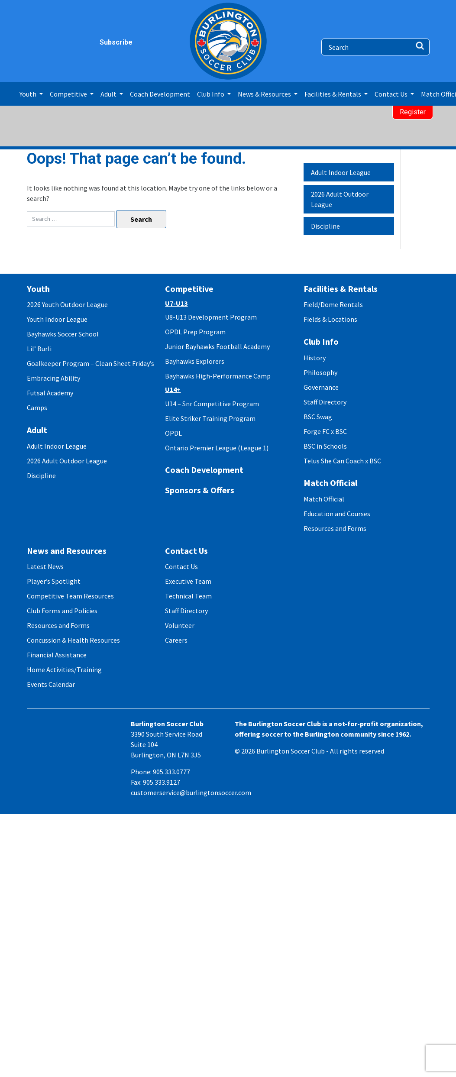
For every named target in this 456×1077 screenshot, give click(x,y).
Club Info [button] (211, 94)
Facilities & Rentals (341, 288)
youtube (85, 42)
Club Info (321, 341)
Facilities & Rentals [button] (333, 94)
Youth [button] (28, 94)
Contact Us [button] (392, 94)
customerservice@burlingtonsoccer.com (191, 792)
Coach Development (160, 94)
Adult (37, 429)
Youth (38, 288)
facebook (34, 42)
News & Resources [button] (265, 94)
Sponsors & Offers (199, 490)
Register (413, 112)
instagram (51, 42)
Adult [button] (109, 94)
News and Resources (67, 550)
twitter (68, 42)
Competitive (189, 288)
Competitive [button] (69, 94)
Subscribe (105, 42)
